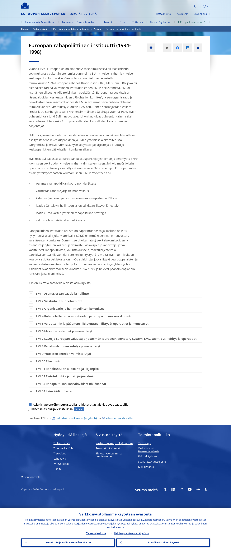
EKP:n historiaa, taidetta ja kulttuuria (70, 29)
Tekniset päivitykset (108, 448)
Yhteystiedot (61, 464)
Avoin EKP (182, 13)
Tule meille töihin (64, 448)
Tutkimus (137, 22)
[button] (199, 6)
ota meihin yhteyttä (119, 418)
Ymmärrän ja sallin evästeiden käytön (68, 542)
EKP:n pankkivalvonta (192, 22)
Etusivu (25, 29)
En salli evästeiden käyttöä (163, 542)
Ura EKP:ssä (200, 13)
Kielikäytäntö (146, 466)
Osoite (57, 469)
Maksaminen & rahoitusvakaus (79, 22)
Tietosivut (59, 453)
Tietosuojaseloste (96, 532)
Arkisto (97, 29)
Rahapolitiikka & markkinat (40, 22)
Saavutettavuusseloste (152, 461)
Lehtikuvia (59, 458)
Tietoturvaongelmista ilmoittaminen (109, 455)
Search (194, 6)
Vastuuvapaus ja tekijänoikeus (114, 443)
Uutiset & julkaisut (160, 22)
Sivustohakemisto (32, 477)
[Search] (177, 6)
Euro (122, 22)
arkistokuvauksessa (69, 418)
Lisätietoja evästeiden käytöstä (131, 532)
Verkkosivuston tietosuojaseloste (148, 449)
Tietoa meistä (163, 13)
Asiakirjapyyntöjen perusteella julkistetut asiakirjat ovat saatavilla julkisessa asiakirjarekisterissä (79, 407)
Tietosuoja (144, 443)
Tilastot (108, 22)
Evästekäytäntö (147, 456)
